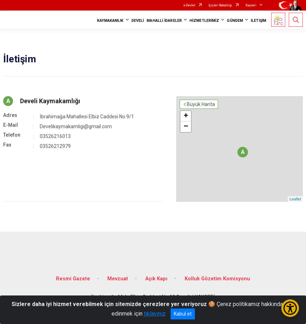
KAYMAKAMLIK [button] (110, 20)
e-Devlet (189, 5)
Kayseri (251, 5)
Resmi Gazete (73, 279)
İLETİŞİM (258, 20)
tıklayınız (155, 313)
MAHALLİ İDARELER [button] (164, 20)
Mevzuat (117, 279)
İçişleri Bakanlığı (220, 5)
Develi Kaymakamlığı (50, 101)
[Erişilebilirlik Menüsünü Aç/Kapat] (290, 308)
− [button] (186, 127)
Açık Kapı (156, 279)
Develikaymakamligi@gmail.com (76, 126)
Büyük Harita (201, 104)
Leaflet (295, 199)
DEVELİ (138, 20)
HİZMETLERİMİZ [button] (204, 20)
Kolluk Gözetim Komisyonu (217, 279)
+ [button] (186, 116)
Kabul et (183, 314)
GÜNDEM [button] (235, 20)
